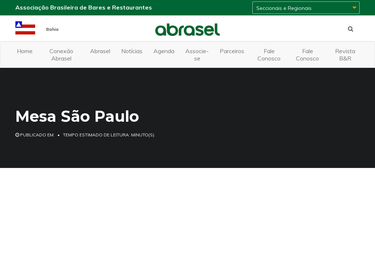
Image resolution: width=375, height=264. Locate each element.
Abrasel (100, 51)
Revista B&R (345, 54)
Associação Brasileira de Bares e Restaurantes (83, 7)
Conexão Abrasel (61, 54)
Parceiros (232, 51)
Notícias (131, 51)
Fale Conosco (269, 54)
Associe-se (197, 54)
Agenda (163, 51)
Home (25, 51)
